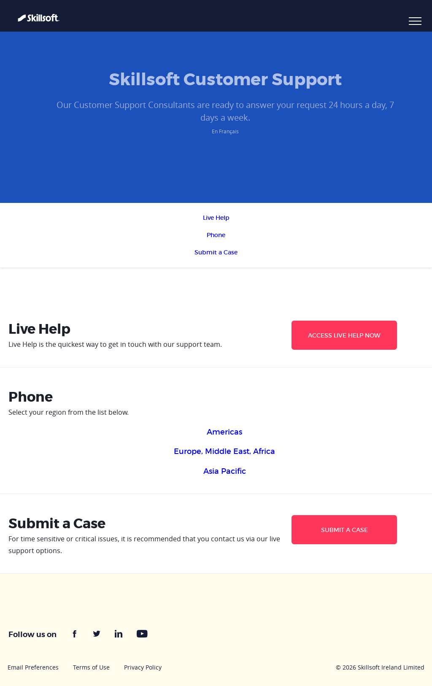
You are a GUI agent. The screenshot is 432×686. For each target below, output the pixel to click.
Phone (216, 235)
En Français (225, 131)
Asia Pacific (224, 471)
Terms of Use (91, 667)
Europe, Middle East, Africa (224, 451)
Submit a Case (216, 252)
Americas (224, 432)
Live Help (216, 217)
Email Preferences (33, 667)
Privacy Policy (143, 667)
